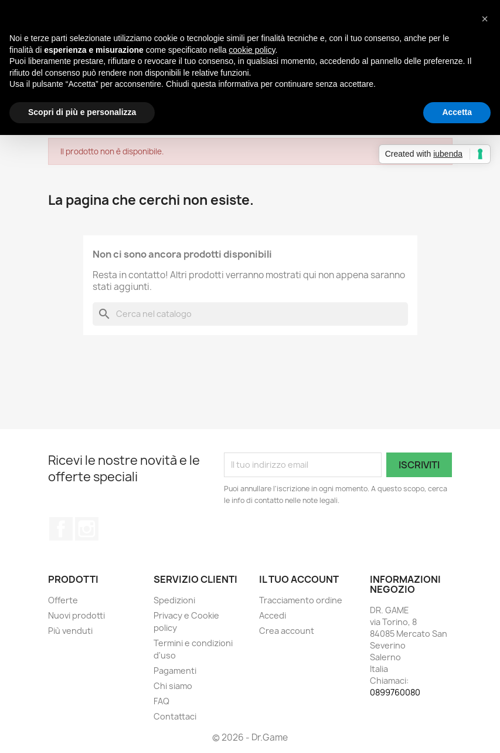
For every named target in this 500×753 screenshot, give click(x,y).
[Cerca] (250, 314)
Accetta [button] (457, 112)
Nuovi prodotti (76, 615)
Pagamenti (175, 670)
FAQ (161, 701)
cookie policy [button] (252, 50)
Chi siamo (173, 685)
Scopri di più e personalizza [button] (82, 112)
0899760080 (395, 692)
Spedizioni (174, 600)
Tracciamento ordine (300, 600)
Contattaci (175, 716)
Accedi (272, 615)
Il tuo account (299, 579)
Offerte (63, 600)
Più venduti (70, 630)
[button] (484, 18)
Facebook (61, 529)
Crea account (286, 630)
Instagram (86, 529)
